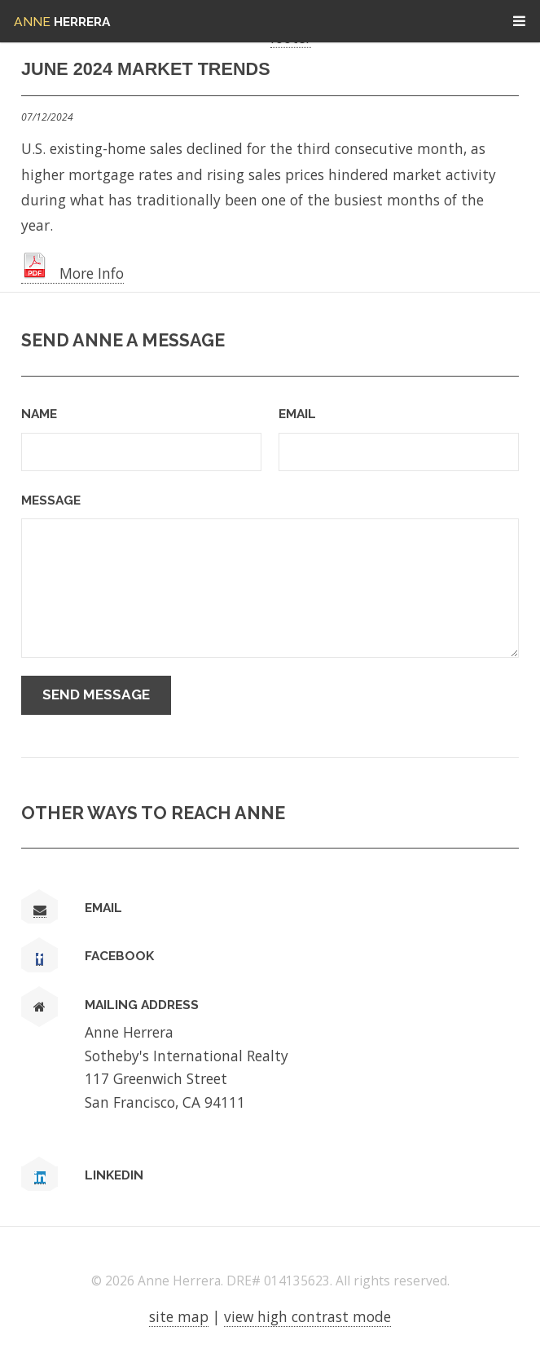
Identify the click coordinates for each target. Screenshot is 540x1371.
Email (297, 413)
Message (51, 500)
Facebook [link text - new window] (119, 955)
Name (39, 413)
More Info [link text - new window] (72, 273)
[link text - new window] (39, 959)
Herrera (62, 21)
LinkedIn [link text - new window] (114, 1175)
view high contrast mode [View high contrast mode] (307, 1316)
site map (179, 1316)
